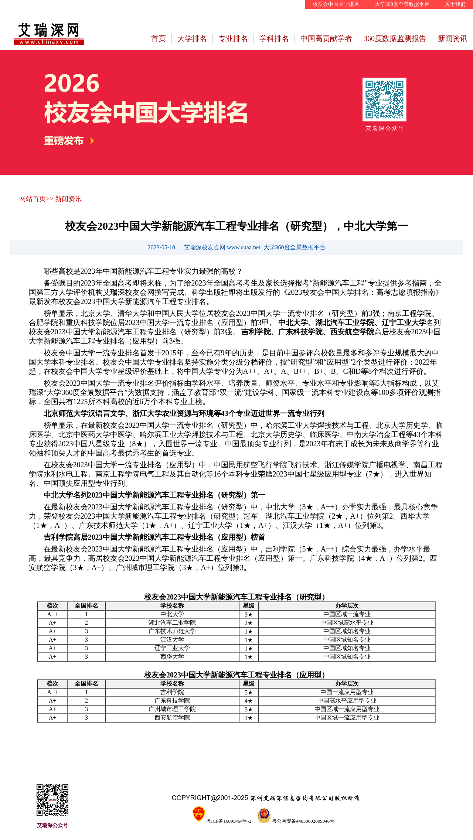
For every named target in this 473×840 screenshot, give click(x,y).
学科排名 (274, 38)
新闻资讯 (452, 38)
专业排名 (233, 38)
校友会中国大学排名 (336, 4)
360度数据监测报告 (395, 38)
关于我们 (455, 4)
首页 (158, 38)
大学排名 (192, 38)
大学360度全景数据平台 (402, 4)
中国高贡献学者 (326, 38)
